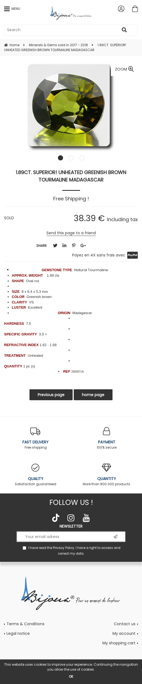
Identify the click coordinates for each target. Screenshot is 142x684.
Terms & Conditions (26, 624)
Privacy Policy (63, 548)
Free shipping (35, 438)
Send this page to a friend (71, 233)
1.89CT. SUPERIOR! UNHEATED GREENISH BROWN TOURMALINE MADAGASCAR (71, 176)
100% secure (106, 438)
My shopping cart (118, 643)
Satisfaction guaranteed (35, 475)
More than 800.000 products (106, 475)
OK (71, 676)
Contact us (124, 624)
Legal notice (18, 633)
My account (124, 633)
